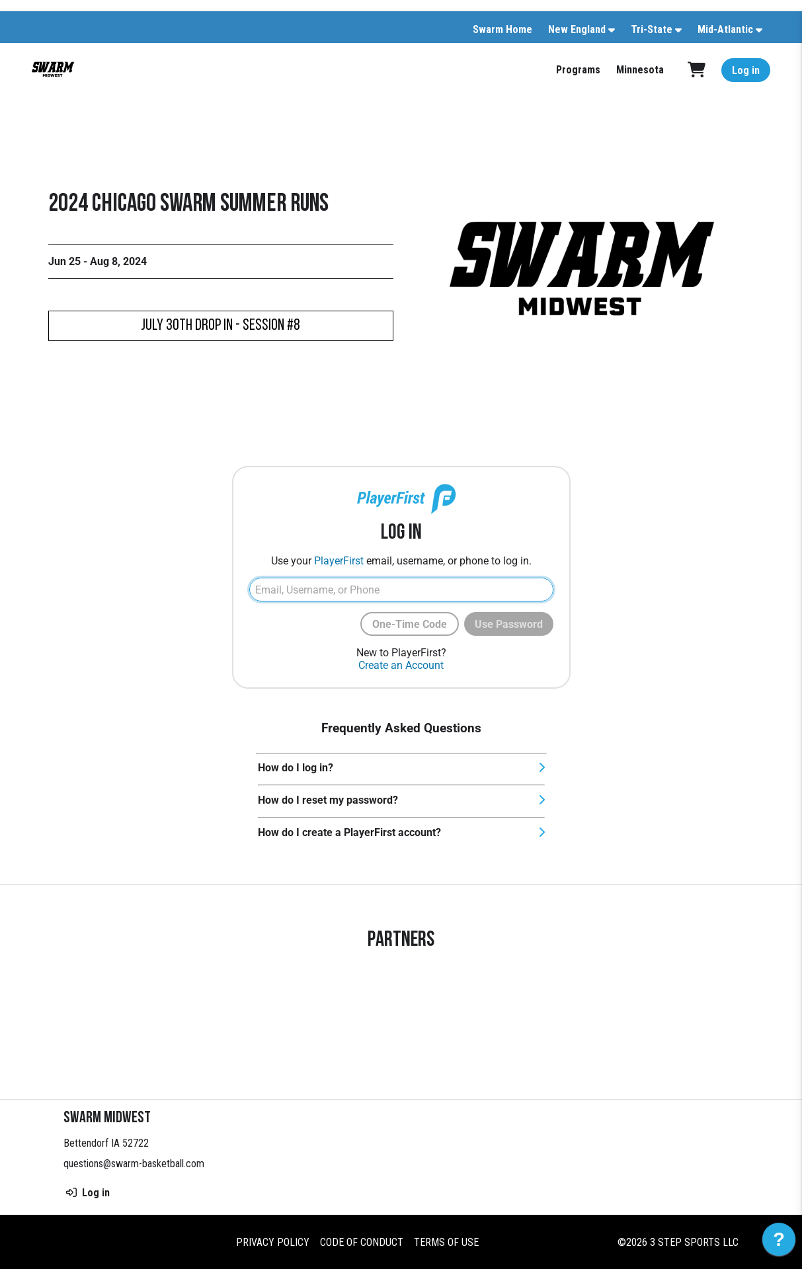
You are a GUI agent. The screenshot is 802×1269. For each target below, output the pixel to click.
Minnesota (640, 69)
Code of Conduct (361, 1242)
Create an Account (401, 665)
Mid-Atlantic (725, 29)
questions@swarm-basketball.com (133, 1163)
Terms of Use (446, 1242)
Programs (578, 69)
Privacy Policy (272, 1242)
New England (577, 29)
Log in (746, 70)
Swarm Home (502, 29)
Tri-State (651, 29)
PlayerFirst (339, 561)
